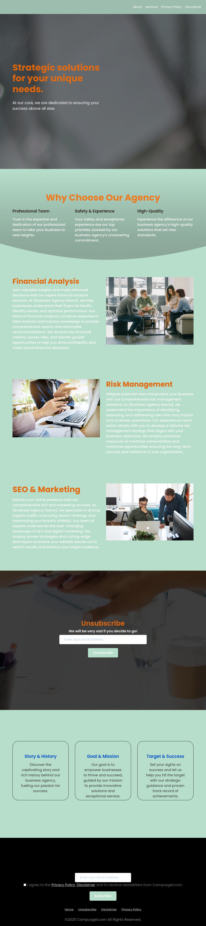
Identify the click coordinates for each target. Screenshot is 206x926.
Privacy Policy (171, 7)
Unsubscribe (87, 909)
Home (69, 909)
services (151, 7)
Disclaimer (193, 7)
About (137, 7)
